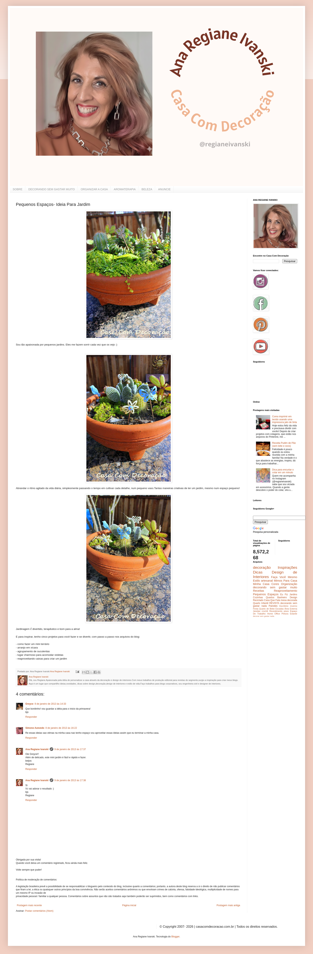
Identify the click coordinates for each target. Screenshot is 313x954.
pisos (286, 611)
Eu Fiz (284, 594)
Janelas (256, 611)
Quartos (270, 597)
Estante (293, 613)
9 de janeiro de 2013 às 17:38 (70, 780)
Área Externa (290, 609)
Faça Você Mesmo (284, 577)
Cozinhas (258, 597)
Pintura (285, 613)
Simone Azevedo (34, 728)
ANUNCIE (164, 189)
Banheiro (282, 597)
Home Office (273, 613)
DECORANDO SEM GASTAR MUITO (51, 189)
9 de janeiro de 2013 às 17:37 (70, 749)
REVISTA (274, 603)
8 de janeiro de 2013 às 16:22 (61, 728)
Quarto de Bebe (267, 609)
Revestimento (275, 611)
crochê (265, 611)
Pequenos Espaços (266, 594)
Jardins (293, 594)
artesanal (267, 580)
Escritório (283, 606)
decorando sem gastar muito (275, 587)
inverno (293, 606)
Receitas (258, 590)
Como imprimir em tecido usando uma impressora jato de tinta (284, 419)
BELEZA (147, 189)
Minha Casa (261, 584)
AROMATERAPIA (125, 189)
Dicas (257, 572)
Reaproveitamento (285, 590)
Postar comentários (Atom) (39, 911)
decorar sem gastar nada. (264, 616)
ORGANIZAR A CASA (94, 189)
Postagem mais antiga (228, 905)
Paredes (273, 606)
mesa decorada (289, 600)
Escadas (279, 609)
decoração (262, 567)
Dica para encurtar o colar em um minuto (283, 471)
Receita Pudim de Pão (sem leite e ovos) (284, 444)
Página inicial (129, 905)
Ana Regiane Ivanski (37, 749)
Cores (275, 584)
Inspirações (287, 567)
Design (293, 597)
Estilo (256, 580)
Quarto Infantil (260, 603)
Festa (255, 609)
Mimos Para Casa (285, 580)
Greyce (29, 703)
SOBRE (17, 189)
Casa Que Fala (272, 600)
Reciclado (258, 600)
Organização (289, 584)
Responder (31, 717)
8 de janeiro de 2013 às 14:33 (50, 703)
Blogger (175, 936)
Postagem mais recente (29, 905)
